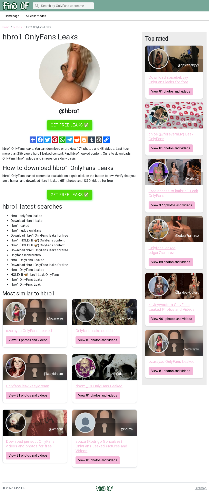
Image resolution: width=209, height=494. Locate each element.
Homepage (12, 16)
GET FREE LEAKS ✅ (70, 125)
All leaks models (36, 16)
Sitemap (201, 488)
